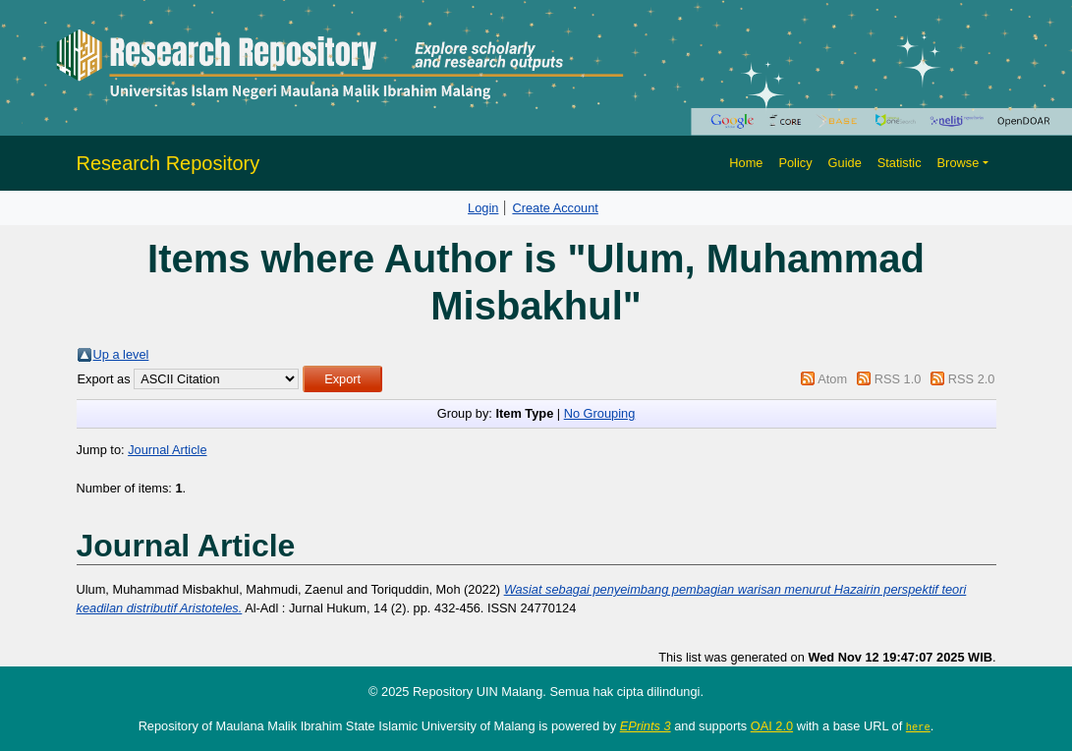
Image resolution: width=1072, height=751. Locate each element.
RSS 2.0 (971, 379)
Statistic (899, 162)
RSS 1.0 (898, 379)
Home (745, 162)
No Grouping (600, 413)
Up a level (121, 354)
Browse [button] (958, 162)
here (918, 726)
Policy (795, 162)
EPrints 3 (645, 726)
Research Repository (168, 163)
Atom (832, 379)
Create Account (555, 208)
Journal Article (167, 449)
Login (483, 208)
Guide (845, 162)
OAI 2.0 (772, 726)
